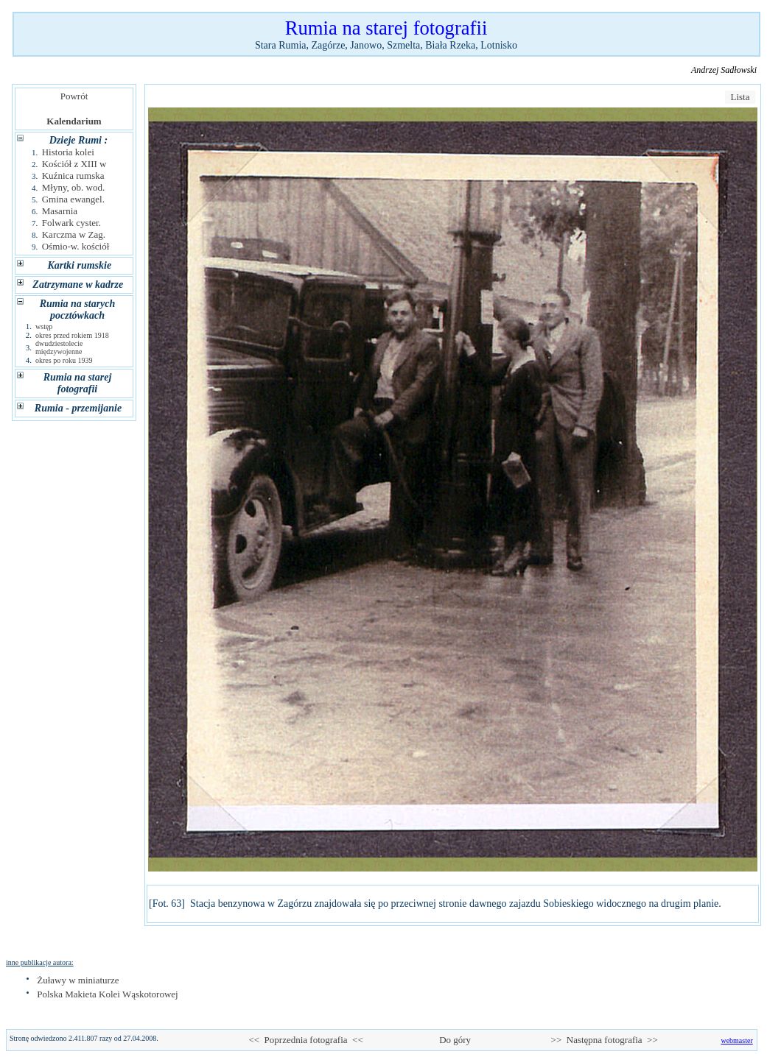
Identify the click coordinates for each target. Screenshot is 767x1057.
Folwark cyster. (71, 222)
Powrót (74, 96)
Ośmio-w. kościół (76, 246)
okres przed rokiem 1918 (72, 335)
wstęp (43, 326)
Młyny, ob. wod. (73, 187)
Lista (740, 96)
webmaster (736, 1040)
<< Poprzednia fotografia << (305, 1039)
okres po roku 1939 (64, 360)
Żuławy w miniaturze (78, 980)
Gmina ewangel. (73, 199)
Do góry (455, 1039)
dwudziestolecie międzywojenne (59, 347)
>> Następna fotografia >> (604, 1039)
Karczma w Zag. (73, 234)
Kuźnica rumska (73, 175)
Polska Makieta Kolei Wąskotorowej (107, 994)
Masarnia (59, 210)
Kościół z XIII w (74, 163)
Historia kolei (68, 152)
